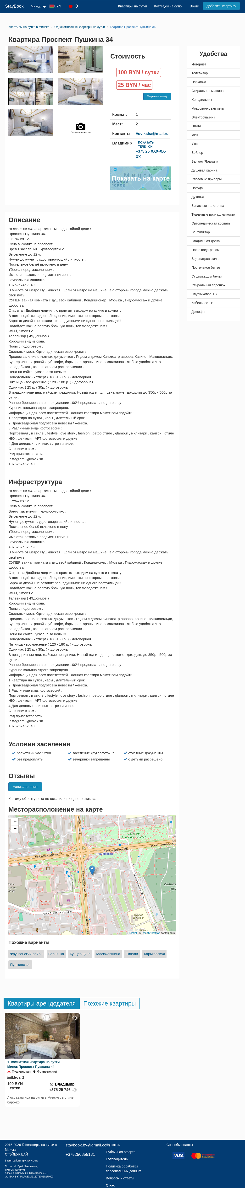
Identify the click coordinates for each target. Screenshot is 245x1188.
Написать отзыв (25, 787)
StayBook (14, 6)
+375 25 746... (63, 1090)
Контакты (113, 1145)
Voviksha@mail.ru (152, 134)
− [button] (15, 829)
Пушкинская (20, 965)
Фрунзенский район (26, 954)
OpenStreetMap (151, 932)
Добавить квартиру (221, 6)
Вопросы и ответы (120, 1178)
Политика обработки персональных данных (123, 1168)
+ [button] (15, 821)
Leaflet (133, 932)
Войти (194, 6)
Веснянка (56, 954)
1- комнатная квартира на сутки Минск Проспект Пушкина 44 (33, 1064)
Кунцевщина (80, 954)
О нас (110, 1185)
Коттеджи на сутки (168, 6)
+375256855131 (80, 1154)
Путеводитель (117, 1159)
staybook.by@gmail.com (88, 1145)
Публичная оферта (121, 1152)
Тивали (132, 954)
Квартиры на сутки (132, 6)
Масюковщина (108, 954)
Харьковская (154, 954)
